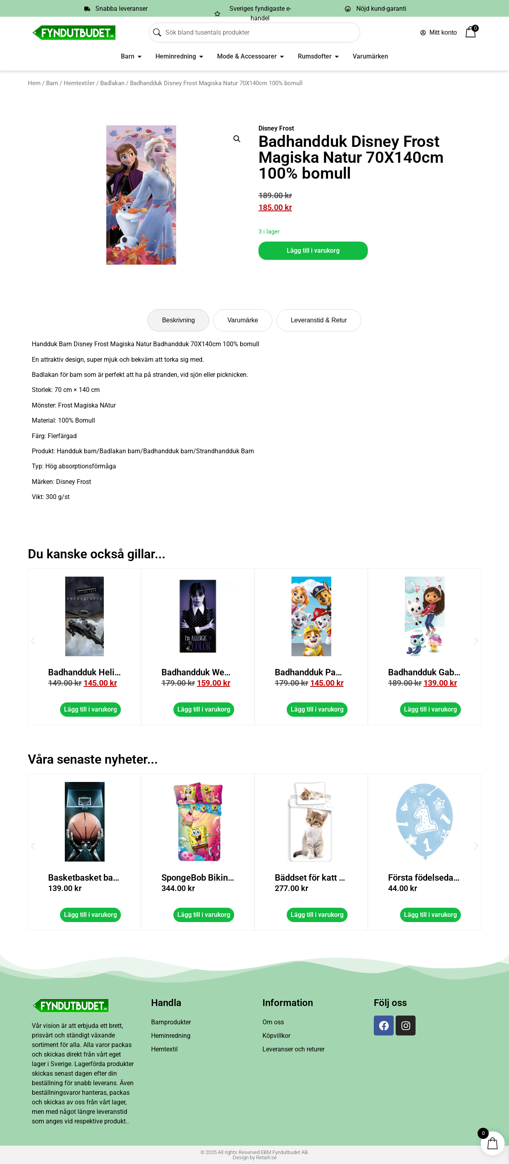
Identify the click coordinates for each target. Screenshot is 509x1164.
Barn (52, 83)
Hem (34, 83)
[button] (237, 139)
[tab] (178, 320)
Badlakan (112, 83)
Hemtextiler (79, 83)
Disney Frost (276, 128)
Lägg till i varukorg (313, 250)
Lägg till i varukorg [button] (203, 709)
